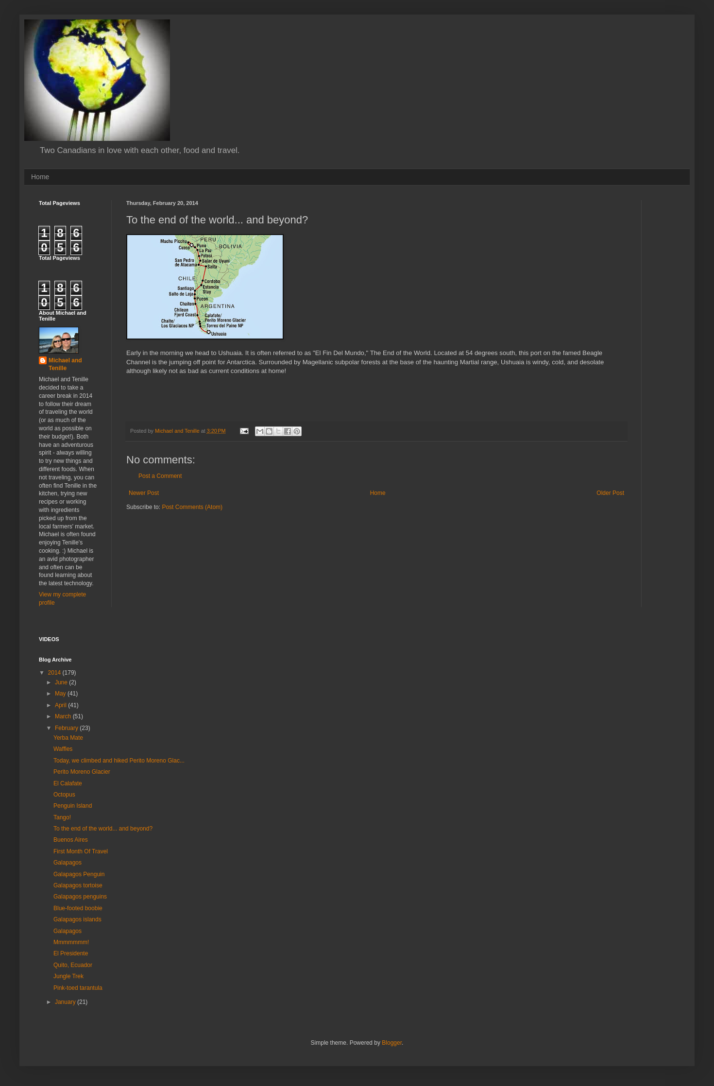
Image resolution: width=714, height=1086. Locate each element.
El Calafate (67, 783)
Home (40, 177)
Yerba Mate (68, 737)
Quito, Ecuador (72, 965)
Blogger (392, 1042)
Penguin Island (72, 805)
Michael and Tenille (65, 364)
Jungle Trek (68, 976)
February (67, 728)
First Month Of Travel (80, 851)
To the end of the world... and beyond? (103, 828)
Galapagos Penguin (78, 874)
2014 (55, 672)
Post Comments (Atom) (192, 507)
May (61, 693)
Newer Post (144, 493)
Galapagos (67, 862)
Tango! (62, 817)
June (62, 682)
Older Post (610, 493)
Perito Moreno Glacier (81, 771)
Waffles (62, 749)
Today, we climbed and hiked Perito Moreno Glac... (119, 760)
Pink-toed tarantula (77, 987)
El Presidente (70, 953)
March (64, 716)
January (66, 1002)
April (61, 705)
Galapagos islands (77, 919)
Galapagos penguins (80, 896)
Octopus (64, 794)
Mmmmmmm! (71, 942)
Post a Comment (160, 476)
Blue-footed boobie (77, 908)
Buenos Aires (70, 839)
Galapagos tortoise (77, 885)
